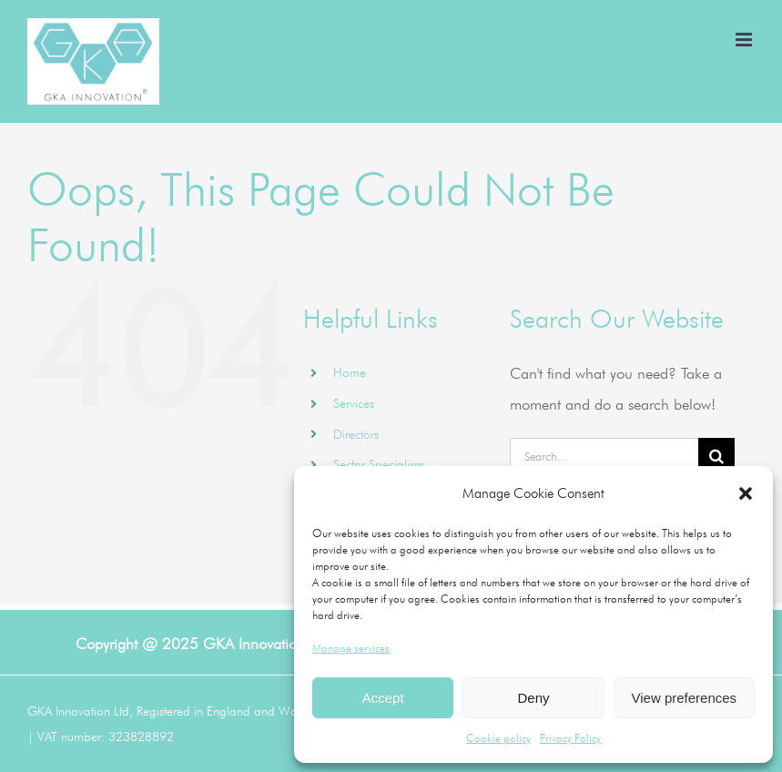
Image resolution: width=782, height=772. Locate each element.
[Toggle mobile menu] (745, 39)
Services (353, 403)
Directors (356, 434)
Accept (383, 698)
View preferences (684, 698)
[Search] (716, 456)
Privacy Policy (570, 738)
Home (349, 372)
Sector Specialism (378, 464)
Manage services (351, 648)
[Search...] (603, 456)
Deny (533, 698)
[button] (745, 493)
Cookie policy (498, 738)
